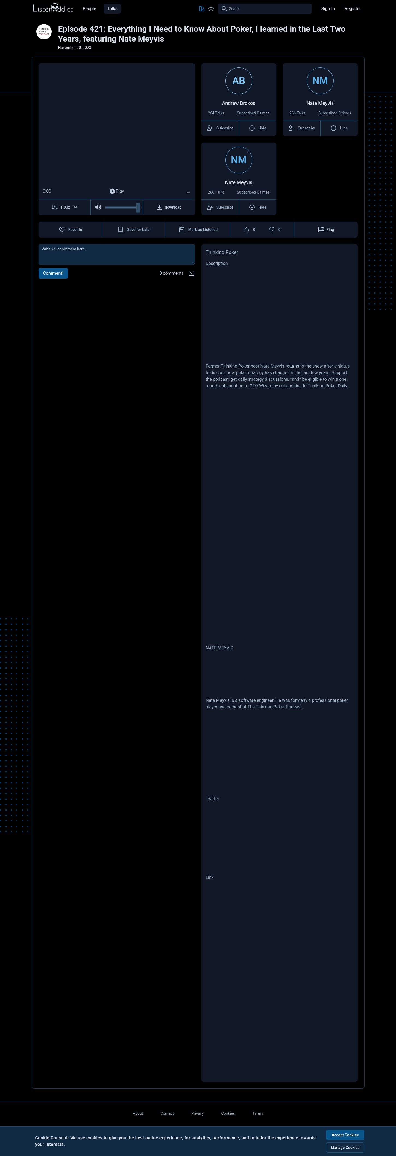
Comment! (53, 273)
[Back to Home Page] (52, 8)
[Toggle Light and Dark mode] (211, 8)
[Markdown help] (191, 273)
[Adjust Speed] (65, 207)
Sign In (328, 8)
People (89, 8)
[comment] (117, 254)
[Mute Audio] (97, 207)
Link (210, 877)
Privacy (197, 1113)
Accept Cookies (345, 1135)
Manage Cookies (345, 1147)
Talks (112, 8)
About (138, 1113)
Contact (167, 1113)
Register (353, 8)
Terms (258, 1113)
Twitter (212, 798)
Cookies (228, 1113)
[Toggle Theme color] (201, 8)
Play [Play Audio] (116, 191)
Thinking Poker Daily (327, 385)
